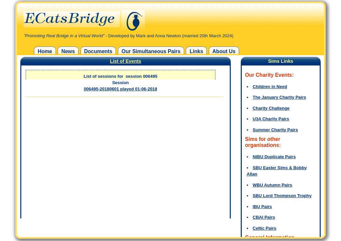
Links (196, 51)
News (68, 51)
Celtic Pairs (264, 228)
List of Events (125, 61)
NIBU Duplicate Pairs (274, 156)
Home (45, 51)
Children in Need (270, 86)
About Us (223, 51)
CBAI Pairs (264, 217)
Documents (98, 51)
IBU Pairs (262, 206)
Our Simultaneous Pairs (151, 51)
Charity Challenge (271, 108)
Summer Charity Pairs (275, 129)
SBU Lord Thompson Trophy (282, 195)
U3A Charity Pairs (271, 118)
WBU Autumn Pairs (272, 184)
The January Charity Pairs (279, 97)
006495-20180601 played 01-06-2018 (120, 88)
